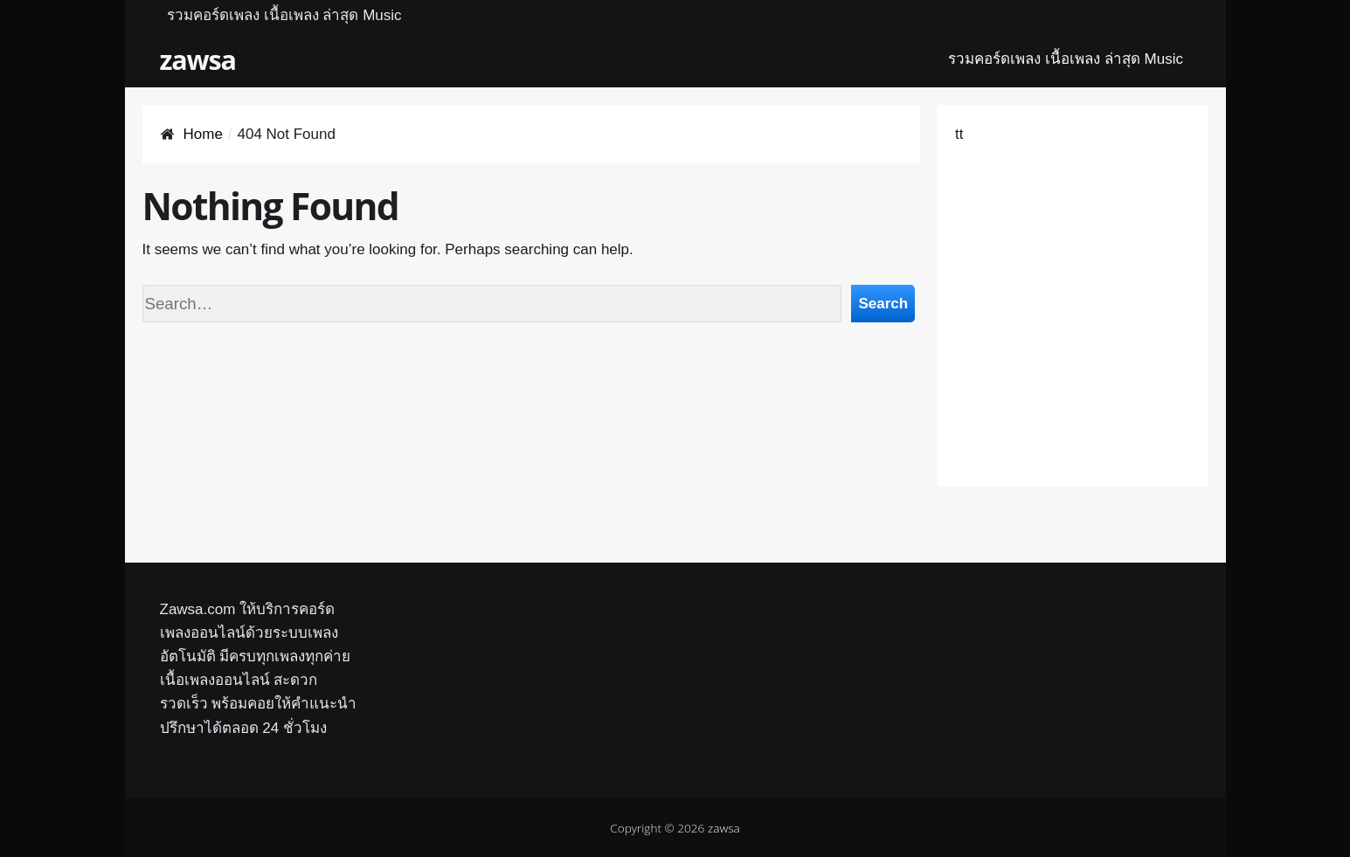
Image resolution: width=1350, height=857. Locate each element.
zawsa (198, 59)
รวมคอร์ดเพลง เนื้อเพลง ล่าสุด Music (284, 15)
